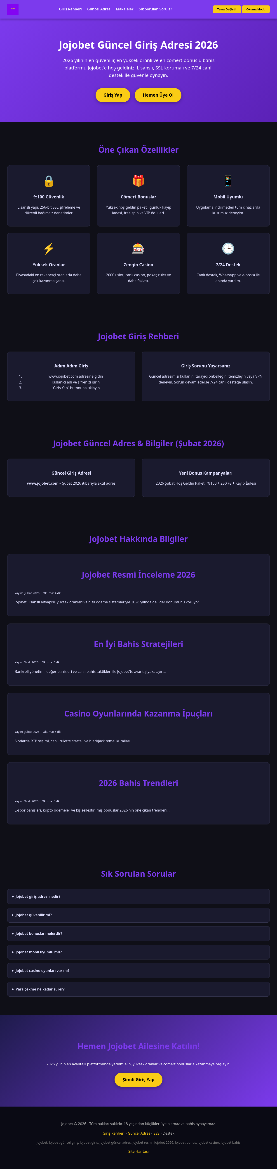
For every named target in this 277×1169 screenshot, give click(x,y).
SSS (156, 1133)
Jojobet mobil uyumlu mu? (39, 952)
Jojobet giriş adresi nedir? (38, 896)
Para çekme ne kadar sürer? (40, 989)
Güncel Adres (98, 9)
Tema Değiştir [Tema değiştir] (227, 9)
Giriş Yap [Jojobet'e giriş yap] (112, 95)
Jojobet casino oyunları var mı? (42, 970)
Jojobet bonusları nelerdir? (39, 933)
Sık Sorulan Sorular (155, 9)
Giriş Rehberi (70, 9)
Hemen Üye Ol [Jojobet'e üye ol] (158, 95)
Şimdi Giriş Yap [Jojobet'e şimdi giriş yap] (138, 1079)
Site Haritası (138, 1151)
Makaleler (125, 9)
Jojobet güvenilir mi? (34, 914)
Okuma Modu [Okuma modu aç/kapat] (255, 9)
